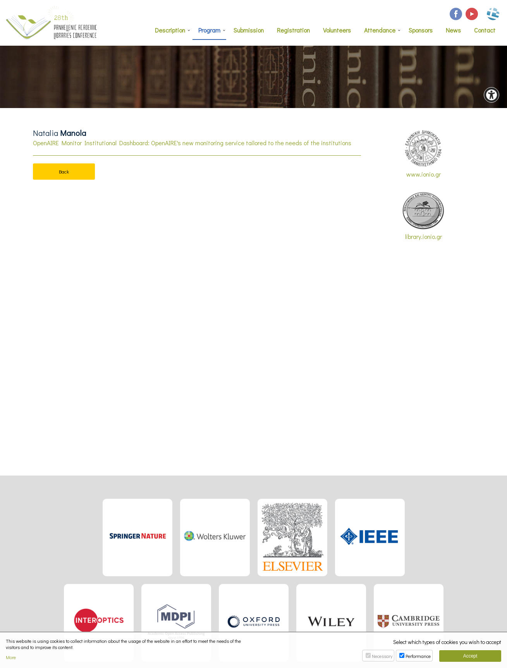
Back (64, 171)
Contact (484, 30)
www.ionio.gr (423, 154)
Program (209, 30)
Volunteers (337, 30)
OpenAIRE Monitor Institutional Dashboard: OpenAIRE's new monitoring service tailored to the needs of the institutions (192, 143)
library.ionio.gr (423, 215)
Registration (293, 30)
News (453, 30)
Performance (418, 656)
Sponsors (421, 30)
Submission (249, 30)
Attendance (379, 30)
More (11, 657)
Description (170, 30)
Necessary (382, 656)
